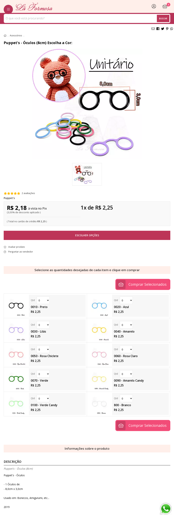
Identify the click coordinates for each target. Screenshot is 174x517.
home (5, 35)
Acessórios (16, 35)
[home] (34, 6)
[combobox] (87, 18)
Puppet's (9, 198)
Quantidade (43, 300)
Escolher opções (87, 235)
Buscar (163, 18)
